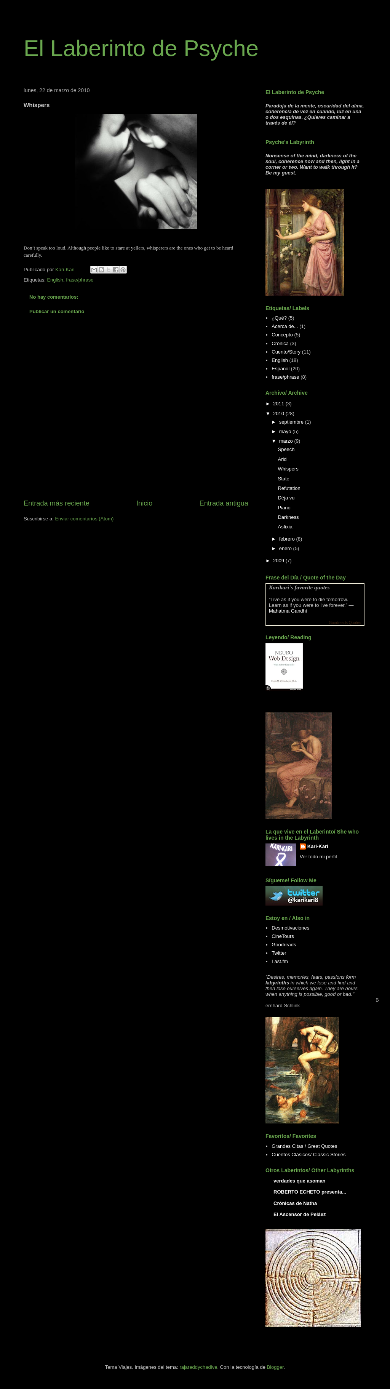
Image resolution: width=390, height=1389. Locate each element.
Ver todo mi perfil (318, 856)
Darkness (288, 517)
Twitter (279, 953)
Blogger (275, 1367)
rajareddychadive (198, 1367)
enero (286, 548)
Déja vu (286, 498)
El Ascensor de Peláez (299, 1214)
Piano (284, 507)
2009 (279, 560)
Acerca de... (285, 326)
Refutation (289, 488)
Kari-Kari (317, 846)
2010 (279, 413)
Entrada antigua (224, 503)
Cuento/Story (286, 352)
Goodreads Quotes (345, 623)
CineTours (283, 936)
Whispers (288, 469)
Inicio (144, 503)
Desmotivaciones (290, 928)
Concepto (282, 335)
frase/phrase (79, 280)
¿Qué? (279, 318)
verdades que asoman (299, 1181)
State (283, 479)
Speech (286, 449)
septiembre (292, 422)
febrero (287, 539)
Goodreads (284, 944)
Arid (282, 459)
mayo (285, 431)
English (55, 280)
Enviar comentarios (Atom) (84, 519)
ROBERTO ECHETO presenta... (309, 1192)
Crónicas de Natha (295, 1203)
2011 (279, 403)
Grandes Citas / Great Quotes (304, 1146)
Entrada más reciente (57, 503)
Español (280, 368)
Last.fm (280, 961)
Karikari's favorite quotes (299, 587)
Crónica (280, 343)
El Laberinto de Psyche (141, 48)
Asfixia (285, 527)
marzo (286, 441)
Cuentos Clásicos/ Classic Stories (308, 1154)
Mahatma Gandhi (288, 611)
